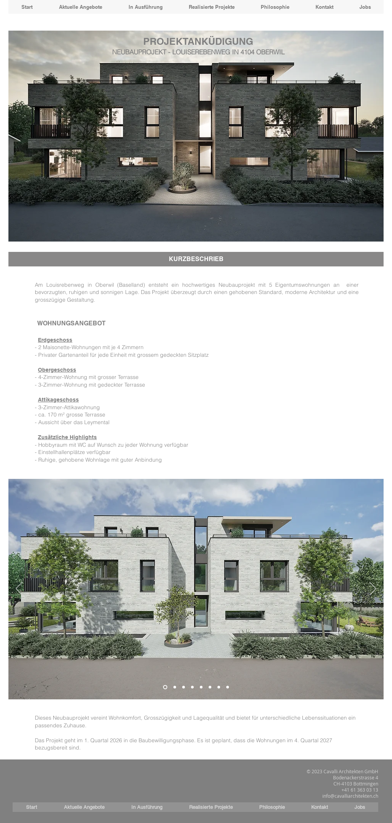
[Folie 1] (165, 687)
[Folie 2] (174, 687)
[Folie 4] (192, 687)
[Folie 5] (201, 687)
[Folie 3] (183, 687)
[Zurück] (19, 589)
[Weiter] (372, 589)
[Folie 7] (218, 687)
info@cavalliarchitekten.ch (350, 796)
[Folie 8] (227, 687)
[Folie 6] (210, 687)
